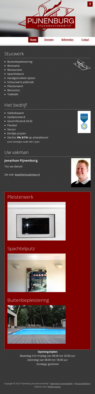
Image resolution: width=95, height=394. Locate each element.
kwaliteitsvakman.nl (27, 174)
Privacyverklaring (82, 383)
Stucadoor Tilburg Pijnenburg (47, 17)
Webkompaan (54, 386)
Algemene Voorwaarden (61, 383)
